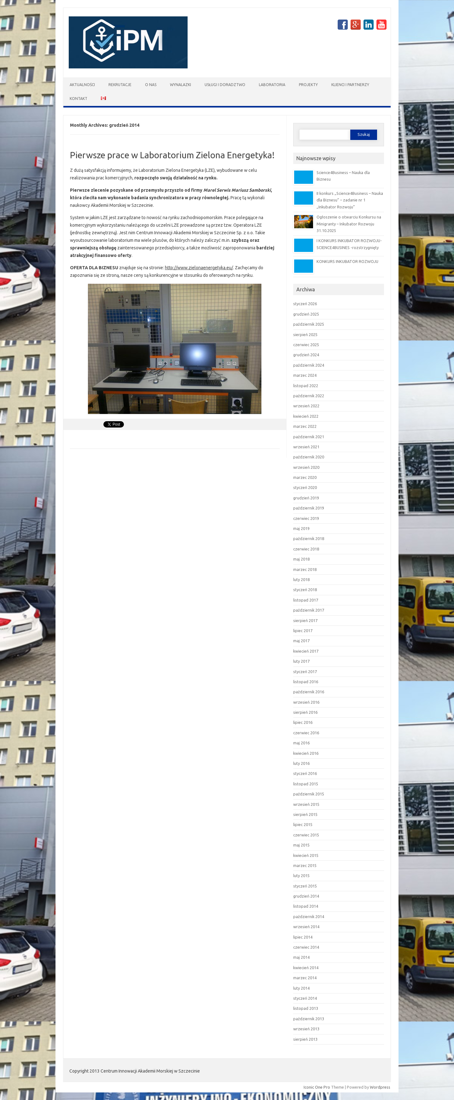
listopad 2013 (305, 1008)
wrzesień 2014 (306, 926)
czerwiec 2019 (306, 518)
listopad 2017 (305, 600)
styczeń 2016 (305, 773)
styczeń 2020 (305, 487)
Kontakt (78, 98)
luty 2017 (301, 661)
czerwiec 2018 (306, 549)
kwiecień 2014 (305, 967)
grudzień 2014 (306, 896)
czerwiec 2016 (306, 732)
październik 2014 (308, 916)
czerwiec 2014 (306, 947)
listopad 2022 (305, 385)
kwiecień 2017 (305, 651)
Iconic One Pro (317, 1087)
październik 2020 (308, 457)
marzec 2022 (305, 426)
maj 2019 (301, 528)
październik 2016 (308, 692)
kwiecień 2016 (305, 753)
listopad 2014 (305, 906)
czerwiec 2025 (306, 344)
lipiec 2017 (302, 630)
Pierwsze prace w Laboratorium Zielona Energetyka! (172, 155)
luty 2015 (301, 875)
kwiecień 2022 (305, 416)
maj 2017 (301, 640)
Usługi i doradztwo (225, 85)
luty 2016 (301, 763)
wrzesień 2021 (306, 447)
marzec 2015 (305, 865)
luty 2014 (301, 988)
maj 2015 (301, 845)
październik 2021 (308, 436)
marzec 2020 (305, 477)
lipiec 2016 (302, 722)
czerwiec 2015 (306, 835)
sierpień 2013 (305, 1039)
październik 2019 (308, 508)
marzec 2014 (305, 977)
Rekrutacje (119, 85)
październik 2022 (308, 395)
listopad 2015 (305, 784)
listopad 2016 (305, 681)
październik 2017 (308, 610)
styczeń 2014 (305, 998)
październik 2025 (308, 324)
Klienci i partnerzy (350, 85)
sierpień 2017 (305, 620)
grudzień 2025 (306, 314)
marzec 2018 (305, 569)
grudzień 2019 (306, 498)
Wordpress (380, 1087)
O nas (150, 85)
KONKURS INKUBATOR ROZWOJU (347, 261)
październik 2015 (308, 794)
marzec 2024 (305, 375)
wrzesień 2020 (306, 467)
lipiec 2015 (302, 824)
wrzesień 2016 (306, 702)
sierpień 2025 (305, 334)
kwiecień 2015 (305, 855)
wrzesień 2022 (306, 406)
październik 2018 (308, 538)
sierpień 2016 (305, 712)
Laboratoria (272, 85)
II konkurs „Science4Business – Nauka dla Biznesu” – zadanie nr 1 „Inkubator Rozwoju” (350, 200)
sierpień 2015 (305, 814)
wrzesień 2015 (306, 804)
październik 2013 (308, 1018)
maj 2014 (301, 957)
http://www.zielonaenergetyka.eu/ (199, 267)
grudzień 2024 (306, 354)
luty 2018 (301, 579)
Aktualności (82, 85)
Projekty (308, 85)
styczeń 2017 (305, 671)
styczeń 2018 (305, 589)
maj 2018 (301, 559)
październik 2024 (308, 365)
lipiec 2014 (302, 937)
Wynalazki (180, 85)
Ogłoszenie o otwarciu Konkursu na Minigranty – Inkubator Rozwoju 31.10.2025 (349, 224)
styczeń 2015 (305, 886)
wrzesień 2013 (306, 1029)
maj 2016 (301, 743)
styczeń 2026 (305, 303)
